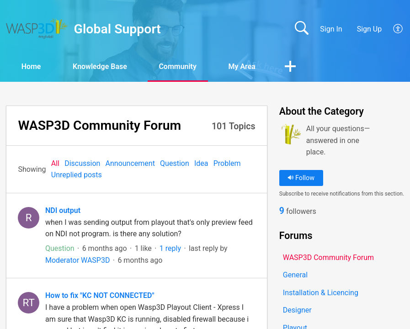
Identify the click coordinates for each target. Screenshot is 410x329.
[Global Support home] (37, 28)
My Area (242, 66)
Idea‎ (201, 163)
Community (179, 66)
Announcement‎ (130, 163)
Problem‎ (227, 163)
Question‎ (174, 163)
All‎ (55, 163)
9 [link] (281, 211)
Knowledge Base (101, 66)
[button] (398, 29)
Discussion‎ (82, 163)
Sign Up (369, 29)
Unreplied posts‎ (76, 174)
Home (32, 66)
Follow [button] (301, 178)
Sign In (331, 29)
